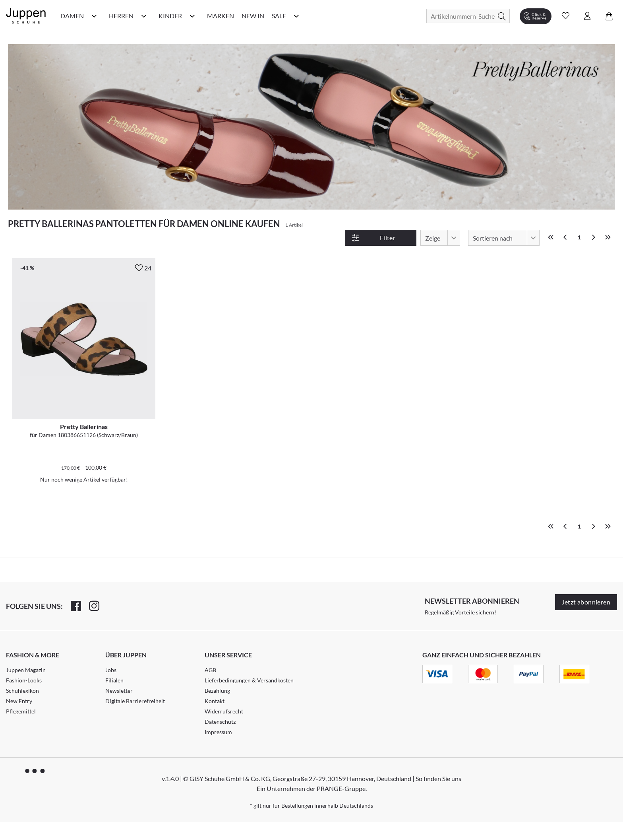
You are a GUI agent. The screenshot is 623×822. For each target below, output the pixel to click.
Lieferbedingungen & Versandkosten (249, 680)
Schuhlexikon (22, 690)
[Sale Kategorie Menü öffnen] (296, 16)
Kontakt (214, 701)
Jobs (110, 670)
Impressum (218, 732)
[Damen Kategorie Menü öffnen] (94, 16)
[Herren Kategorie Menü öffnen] (144, 16)
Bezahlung (217, 690)
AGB (210, 670)
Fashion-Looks (24, 680)
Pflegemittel (21, 711)
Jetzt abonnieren (586, 602)
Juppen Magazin (26, 670)
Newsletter (119, 690)
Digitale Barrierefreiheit (135, 701)
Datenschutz (220, 721)
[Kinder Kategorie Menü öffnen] (192, 16)
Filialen (114, 680)
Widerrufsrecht (224, 711)
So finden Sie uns (438, 778)
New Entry (19, 701)
